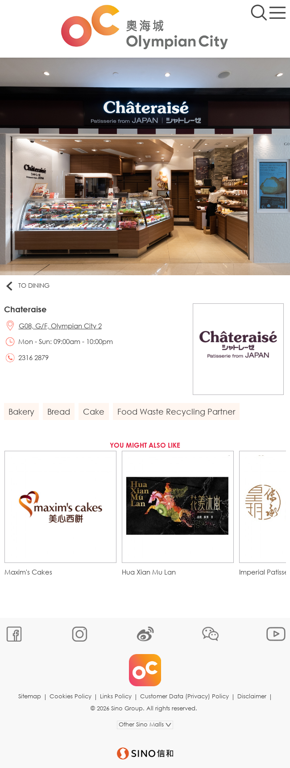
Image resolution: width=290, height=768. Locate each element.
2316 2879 (33, 357)
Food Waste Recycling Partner (176, 411)
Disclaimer (251, 696)
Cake (93, 411)
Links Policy (116, 696)
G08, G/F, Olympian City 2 (60, 325)
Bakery (21, 411)
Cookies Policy (70, 696)
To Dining (27, 286)
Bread (58, 411)
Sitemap (29, 696)
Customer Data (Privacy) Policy (184, 696)
